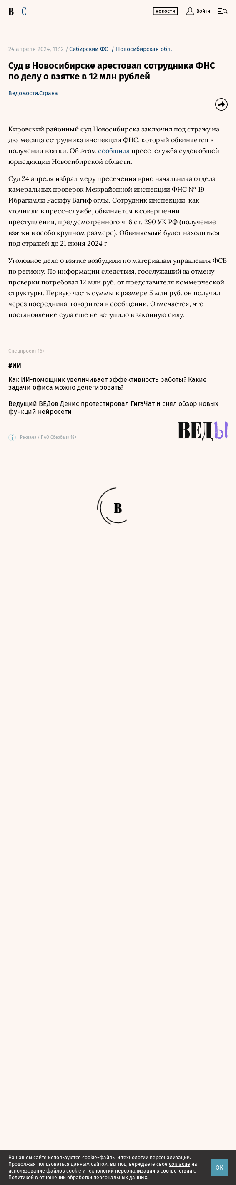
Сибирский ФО (89, 49)
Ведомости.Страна (33, 93)
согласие (179, 1164)
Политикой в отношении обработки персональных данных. (78, 1177)
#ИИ (14, 365)
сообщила (114, 150)
